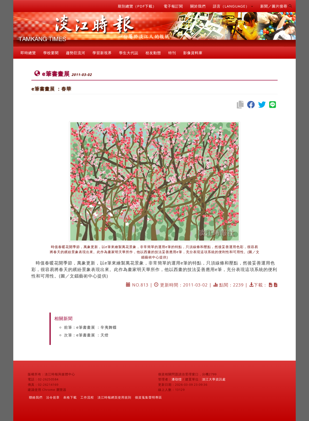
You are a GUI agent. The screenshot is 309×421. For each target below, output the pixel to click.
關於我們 (198, 6)
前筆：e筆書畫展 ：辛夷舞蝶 (90, 327)
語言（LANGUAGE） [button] (233, 6)
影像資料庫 (193, 52)
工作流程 (87, 397)
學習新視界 (102, 52)
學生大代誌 (128, 52)
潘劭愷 (177, 379)
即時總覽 (28, 52)
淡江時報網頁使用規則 (114, 397)
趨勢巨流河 (75, 52)
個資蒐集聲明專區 (148, 397)
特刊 (172, 52)
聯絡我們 (35, 397)
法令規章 (53, 397)
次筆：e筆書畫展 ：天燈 (86, 335)
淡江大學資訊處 (214, 379)
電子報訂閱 (173, 6)
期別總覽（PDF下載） (137, 6)
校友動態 (153, 52)
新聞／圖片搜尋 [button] (276, 6)
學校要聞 (51, 52)
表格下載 (70, 397)
